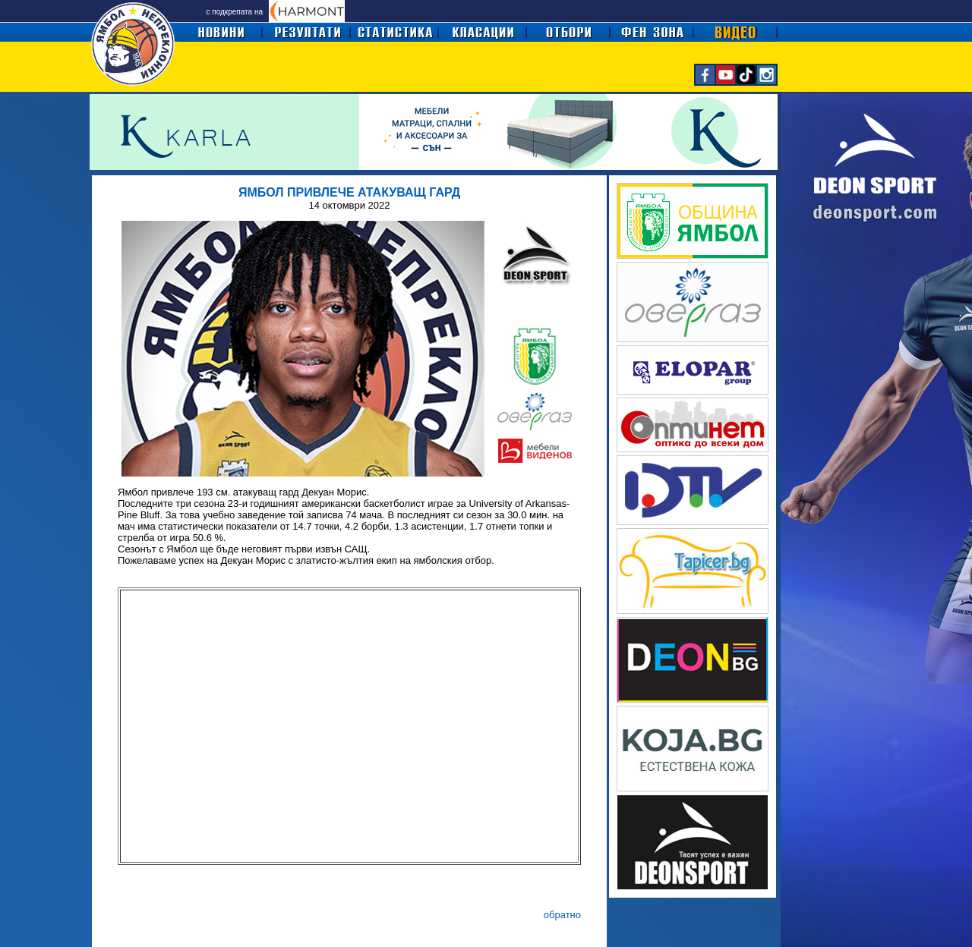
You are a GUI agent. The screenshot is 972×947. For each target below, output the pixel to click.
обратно (562, 914)
